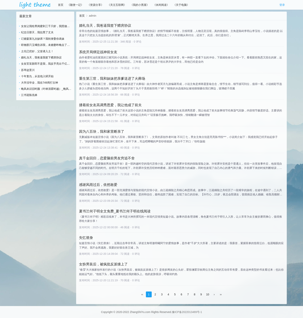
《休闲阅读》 (161, 4)
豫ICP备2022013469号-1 (187, 312)
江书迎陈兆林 (29, 95)
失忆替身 (86, 238)
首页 (60, 4)
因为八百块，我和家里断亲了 (101, 131)
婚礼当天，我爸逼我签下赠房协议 (41, 57)
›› (221, 294)
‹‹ (142, 294)
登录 (282, 4)
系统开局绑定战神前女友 (98, 52)
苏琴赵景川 (28, 70)
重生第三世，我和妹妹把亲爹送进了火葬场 (112, 78)
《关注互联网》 (116, 4)
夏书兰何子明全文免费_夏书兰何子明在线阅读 (115, 211)
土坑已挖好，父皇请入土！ (37, 51)
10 (207, 294)
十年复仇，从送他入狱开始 (37, 76)
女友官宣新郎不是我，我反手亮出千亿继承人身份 (45, 64)
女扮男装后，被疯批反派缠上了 (103, 264)
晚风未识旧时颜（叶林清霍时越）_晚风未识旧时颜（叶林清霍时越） (46, 89)
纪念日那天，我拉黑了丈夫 (37, 32)
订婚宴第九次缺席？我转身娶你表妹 (42, 38)
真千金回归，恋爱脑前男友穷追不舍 (107, 158)
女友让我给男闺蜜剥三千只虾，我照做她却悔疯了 (45, 26)
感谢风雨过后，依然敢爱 (98, 185)
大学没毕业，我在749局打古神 (39, 82)
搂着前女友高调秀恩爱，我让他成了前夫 (110, 105)
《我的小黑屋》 (139, 4)
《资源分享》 (95, 4)
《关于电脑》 (181, 4)
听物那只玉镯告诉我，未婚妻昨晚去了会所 (45, 45)
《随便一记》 (75, 4)
